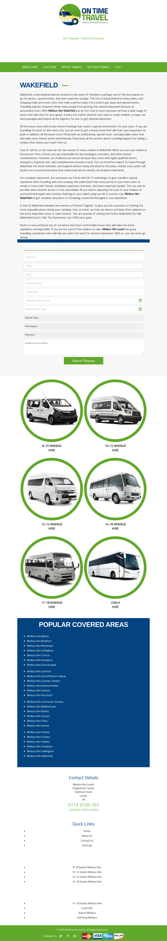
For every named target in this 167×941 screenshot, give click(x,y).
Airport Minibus (71, 67)
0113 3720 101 (83, 42)
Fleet (118, 67)
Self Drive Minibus (98, 67)
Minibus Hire (29, 67)
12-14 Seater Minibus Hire (87, 877)
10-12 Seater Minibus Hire (87, 872)
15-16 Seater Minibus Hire (87, 882)
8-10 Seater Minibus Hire (87, 867)
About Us (78, 57)
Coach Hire (49, 67)
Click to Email (83, 52)
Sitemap (87, 845)
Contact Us (94, 57)
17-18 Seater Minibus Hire (87, 903)
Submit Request (83, 360)
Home (87, 831)
